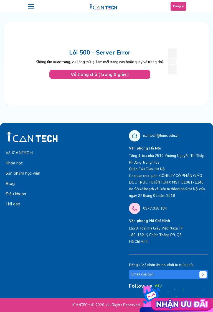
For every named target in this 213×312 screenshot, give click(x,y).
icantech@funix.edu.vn (161, 135)
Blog (10, 183)
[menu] (31, 6)
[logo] (103, 6)
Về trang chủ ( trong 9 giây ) (100, 74)
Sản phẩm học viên (23, 173)
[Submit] (203, 274)
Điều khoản (16, 194)
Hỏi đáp (13, 204)
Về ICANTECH (19, 153)
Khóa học (14, 163)
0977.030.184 (155, 208)
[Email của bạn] (168, 274)
